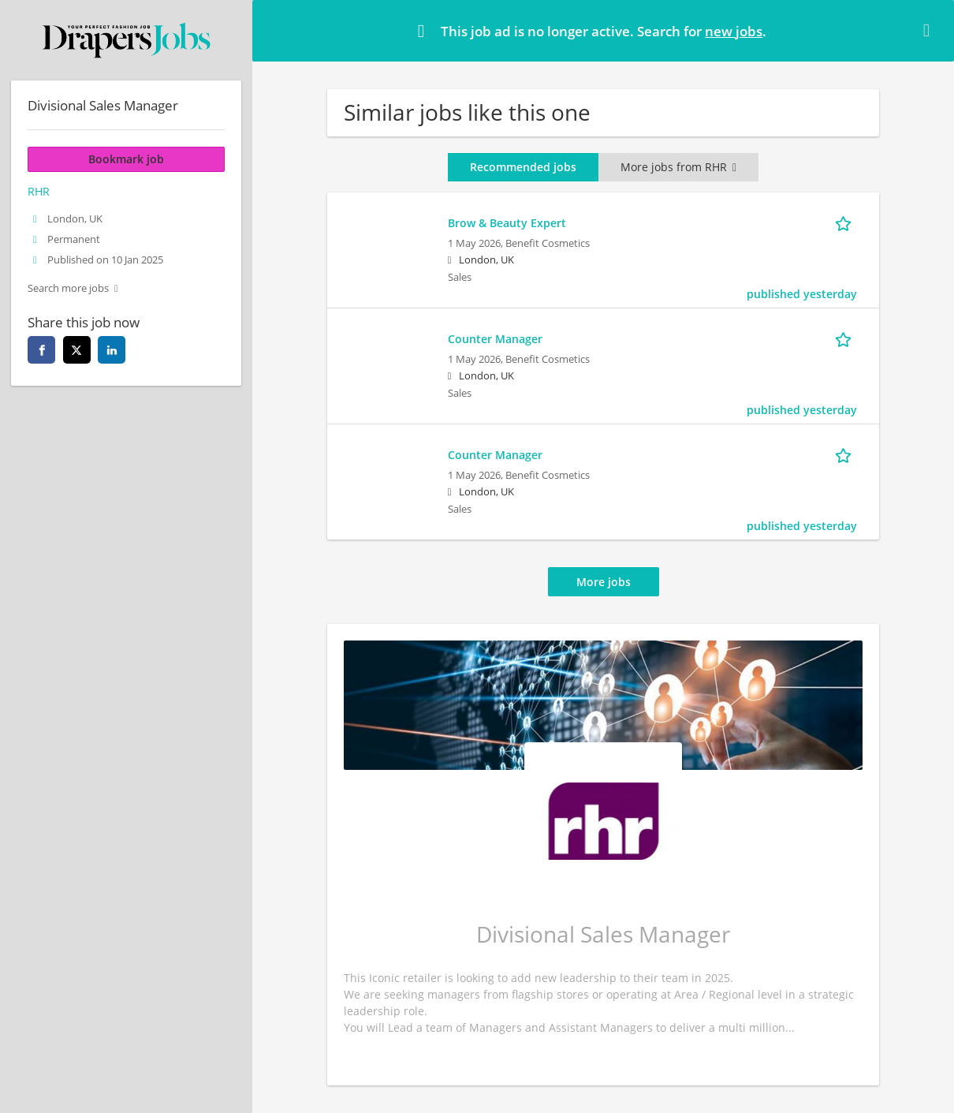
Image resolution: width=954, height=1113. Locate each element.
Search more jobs (68, 288)
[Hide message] (929, 30)
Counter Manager (495, 338)
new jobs (733, 31)
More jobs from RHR (678, 166)
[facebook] (41, 350)
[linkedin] (111, 350)
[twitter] (77, 350)
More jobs (603, 581)
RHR (39, 191)
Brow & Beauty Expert (507, 222)
